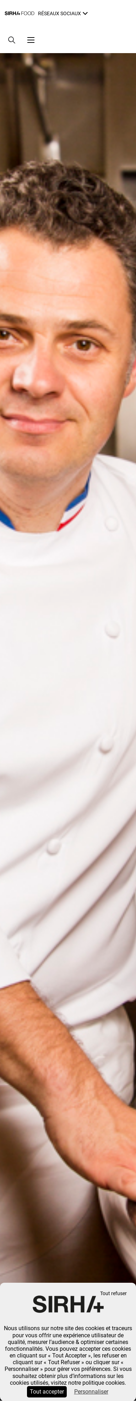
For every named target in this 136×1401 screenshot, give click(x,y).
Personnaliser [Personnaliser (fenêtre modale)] (91, 1391)
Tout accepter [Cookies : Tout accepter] (47, 1391)
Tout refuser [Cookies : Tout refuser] (113, 1294)
